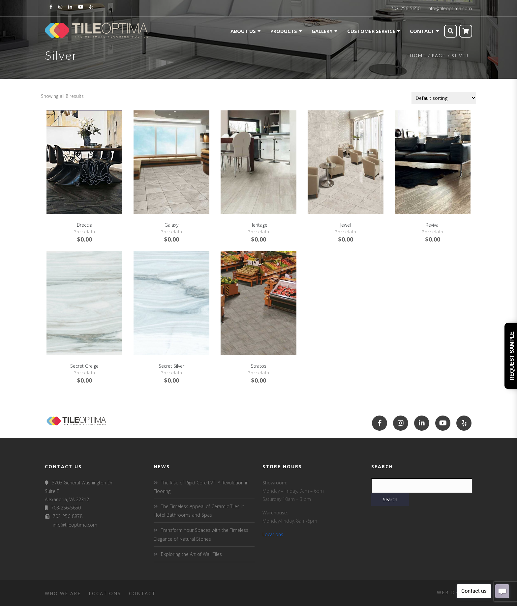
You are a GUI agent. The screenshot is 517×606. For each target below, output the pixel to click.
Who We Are (63, 593)
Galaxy (171, 225)
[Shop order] (443, 98)
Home (418, 55)
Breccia (84, 225)
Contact (142, 593)
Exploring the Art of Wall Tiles (191, 554)
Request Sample (512, 356)
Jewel (345, 225)
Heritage (258, 225)
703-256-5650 (405, 8)
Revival (433, 225)
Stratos (258, 366)
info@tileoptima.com (449, 8)
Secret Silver (171, 366)
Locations (272, 534)
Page (438, 55)
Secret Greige (84, 366)
